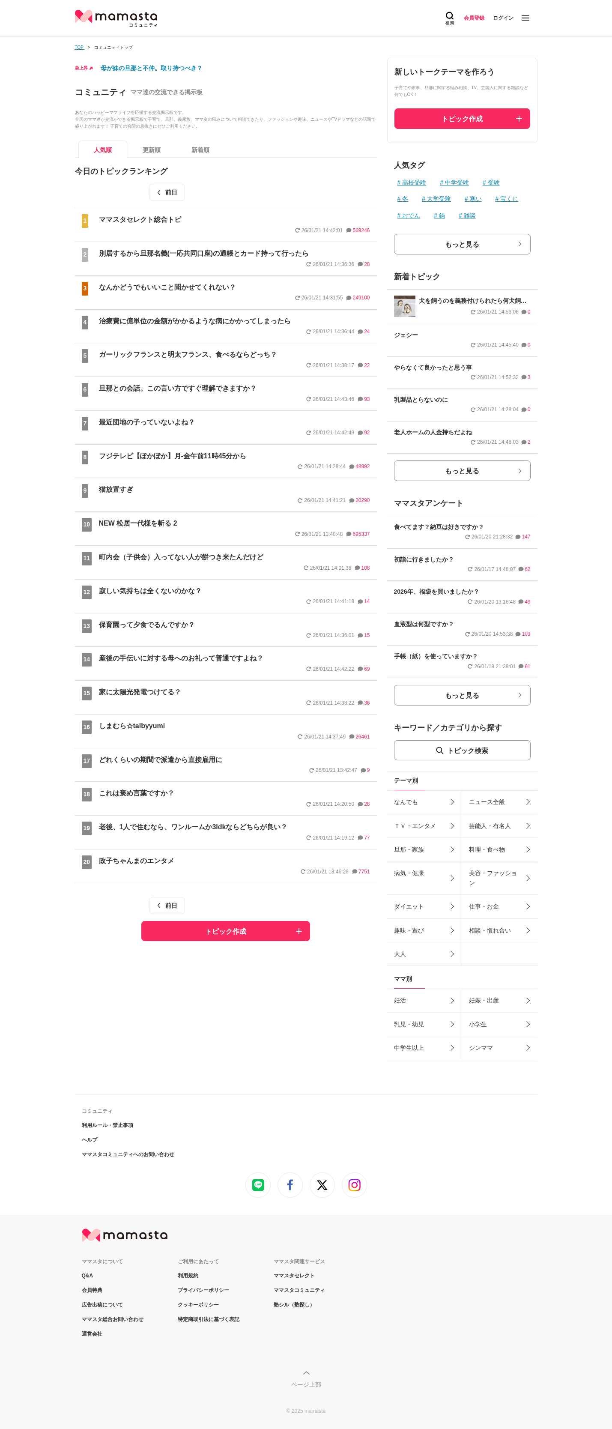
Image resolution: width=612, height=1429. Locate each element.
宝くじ (509, 198)
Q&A (87, 1275)
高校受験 (414, 182)
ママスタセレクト (294, 1275)
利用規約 (188, 1275)
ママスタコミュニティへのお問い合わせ (128, 1154)
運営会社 (92, 1333)
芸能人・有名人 (490, 825)
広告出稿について (102, 1304)
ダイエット (409, 906)
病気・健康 (409, 873)
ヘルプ (89, 1139)
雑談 (470, 215)
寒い (476, 198)
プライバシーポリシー (203, 1290)
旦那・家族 (409, 849)
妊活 (400, 1000)
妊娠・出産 (484, 1000)
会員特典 (92, 1290)
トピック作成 (225, 931)
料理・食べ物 (487, 849)
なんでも (406, 801)
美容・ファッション (493, 878)
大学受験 (439, 198)
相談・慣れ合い (490, 930)
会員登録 (474, 18)
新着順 (200, 149)
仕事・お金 (484, 906)
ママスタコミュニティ (299, 1290)
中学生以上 (409, 1047)
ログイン (503, 18)
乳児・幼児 (409, 1024)
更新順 (152, 149)
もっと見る (462, 244)
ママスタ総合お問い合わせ (112, 1319)
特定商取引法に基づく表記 (208, 1319)
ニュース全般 (487, 801)
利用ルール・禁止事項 (107, 1125)
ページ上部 (306, 1384)
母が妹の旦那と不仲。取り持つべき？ (152, 68)
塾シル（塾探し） (294, 1304)
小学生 (478, 1024)
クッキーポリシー (198, 1304)
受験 (494, 182)
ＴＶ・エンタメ (415, 825)
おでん (411, 215)
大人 (400, 954)
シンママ (481, 1047)
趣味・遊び (409, 930)
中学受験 (457, 182)
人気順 (103, 149)
